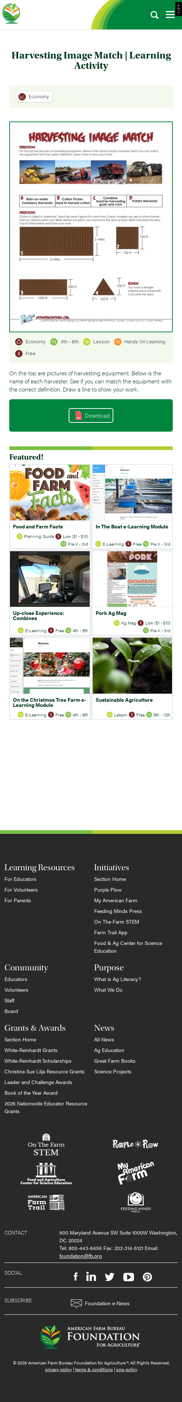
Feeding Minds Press (118, 910)
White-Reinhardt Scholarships (38, 1060)
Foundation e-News (100, 1304)
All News (104, 1039)
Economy (33, 96)
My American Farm (115, 900)
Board (11, 1011)
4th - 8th (64, 342)
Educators (15, 979)
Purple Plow (108, 889)
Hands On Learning (139, 342)
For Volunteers (21, 889)
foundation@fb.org (80, 1255)
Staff (9, 1000)
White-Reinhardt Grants (31, 1050)
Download (92, 415)
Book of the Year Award (31, 1092)
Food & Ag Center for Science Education (128, 946)
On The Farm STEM (116, 921)
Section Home (110, 878)
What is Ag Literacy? (117, 979)
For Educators (20, 878)
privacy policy (58, 1369)
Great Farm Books (114, 1060)
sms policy (126, 1369)
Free (25, 353)
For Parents (17, 900)
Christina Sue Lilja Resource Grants (44, 1071)
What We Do (108, 989)
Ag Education (109, 1050)
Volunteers (16, 989)
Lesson (96, 342)
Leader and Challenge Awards (38, 1082)
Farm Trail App (110, 932)
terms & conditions (94, 1369)
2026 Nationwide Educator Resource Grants (45, 1107)
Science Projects (112, 1071)
